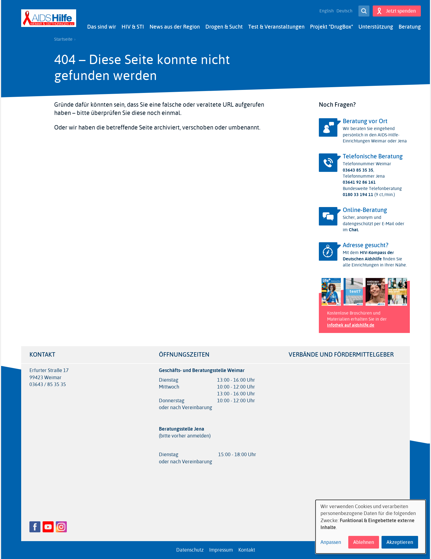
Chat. (353, 230)
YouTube (48, 526)
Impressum (221, 550)
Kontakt (246, 550)
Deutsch (344, 11)
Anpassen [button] (331, 542)
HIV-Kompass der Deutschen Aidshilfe (368, 255)
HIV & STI (132, 27)
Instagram (61, 526)
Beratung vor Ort (365, 121)
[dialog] (371, 527)
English (326, 11)
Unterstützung (375, 27)
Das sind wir (101, 27)
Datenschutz (190, 550)
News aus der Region (175, 27)
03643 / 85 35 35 (47, 384)
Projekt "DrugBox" (331, 27)
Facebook (34, 526)
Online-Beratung (365, 210)
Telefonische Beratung (373, 156)
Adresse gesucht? (365, 245)
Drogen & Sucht (224, 27)
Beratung (410, 27)
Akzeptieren (399, 542)
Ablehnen (363, 542)
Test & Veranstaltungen (276, 27)
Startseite (63, 39)
